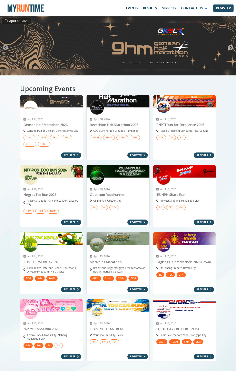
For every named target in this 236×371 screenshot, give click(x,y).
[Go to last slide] (5, 47)
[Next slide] (230, 47)
